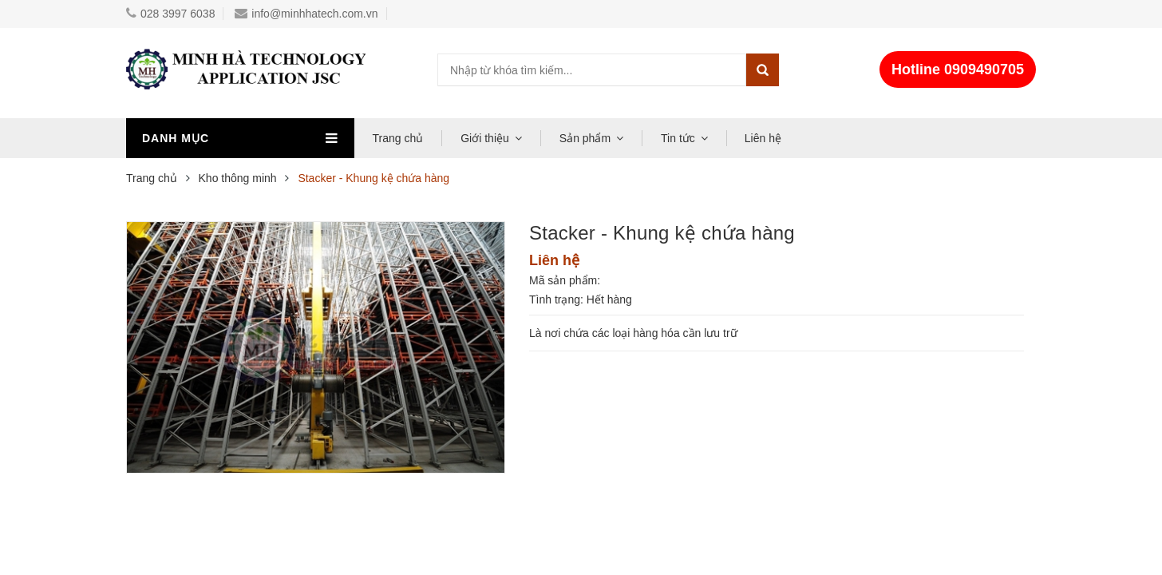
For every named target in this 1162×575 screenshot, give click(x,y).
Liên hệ (763, 138)
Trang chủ (398, 138)
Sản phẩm (585, 138)
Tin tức (678, 138)
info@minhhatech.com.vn (306, 13)
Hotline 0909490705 (957, 69)
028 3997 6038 (170, 13)
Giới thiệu (484, 138)
